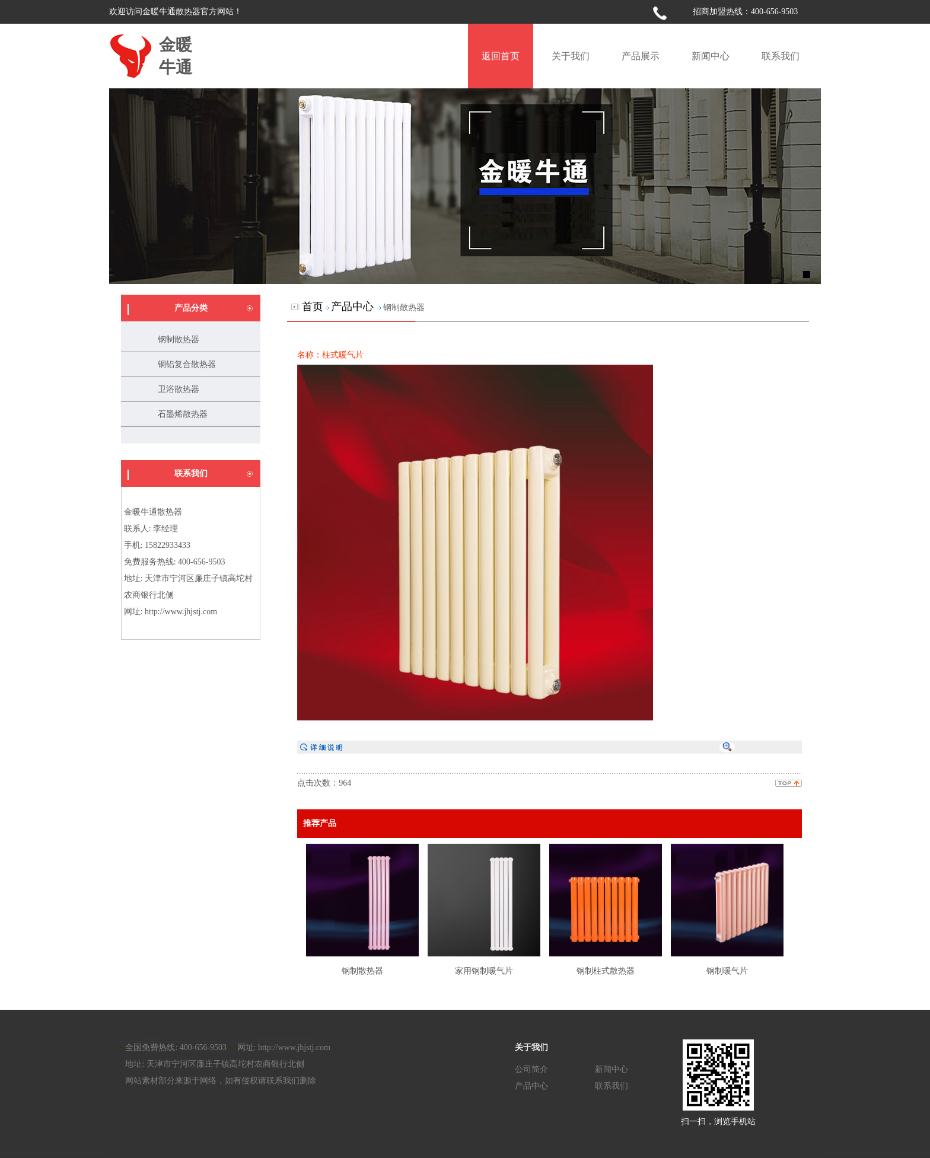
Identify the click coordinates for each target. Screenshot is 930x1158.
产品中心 (531, 1085)
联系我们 (611, 1085)
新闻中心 (611, 1069)
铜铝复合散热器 (187, 364)
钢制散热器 (178, 339)
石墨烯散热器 (183, 414)
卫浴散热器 (178, 389)
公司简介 (531, 1069)
